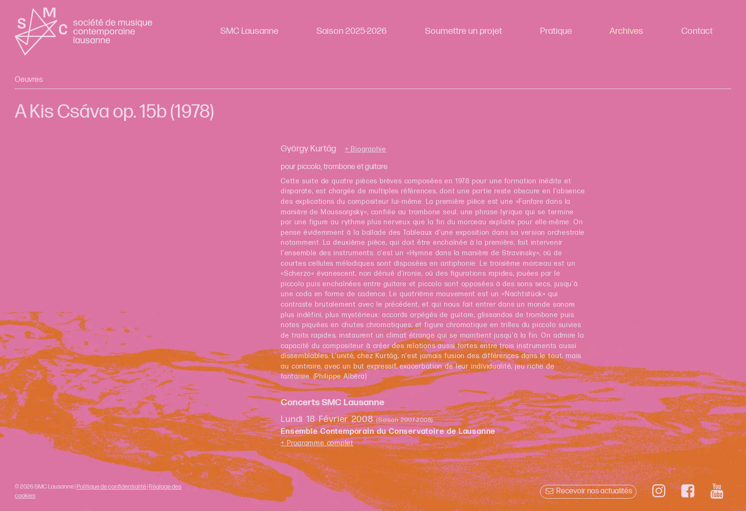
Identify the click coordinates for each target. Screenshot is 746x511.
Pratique (556, 31)
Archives (626, 31)
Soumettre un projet (463, 31)
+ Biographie (365, 149)
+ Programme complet (317, 443)
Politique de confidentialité (111, 487)
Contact (697, 31)
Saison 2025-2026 (351, 31)
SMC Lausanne (249, 31)
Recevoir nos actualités (588, 491)
